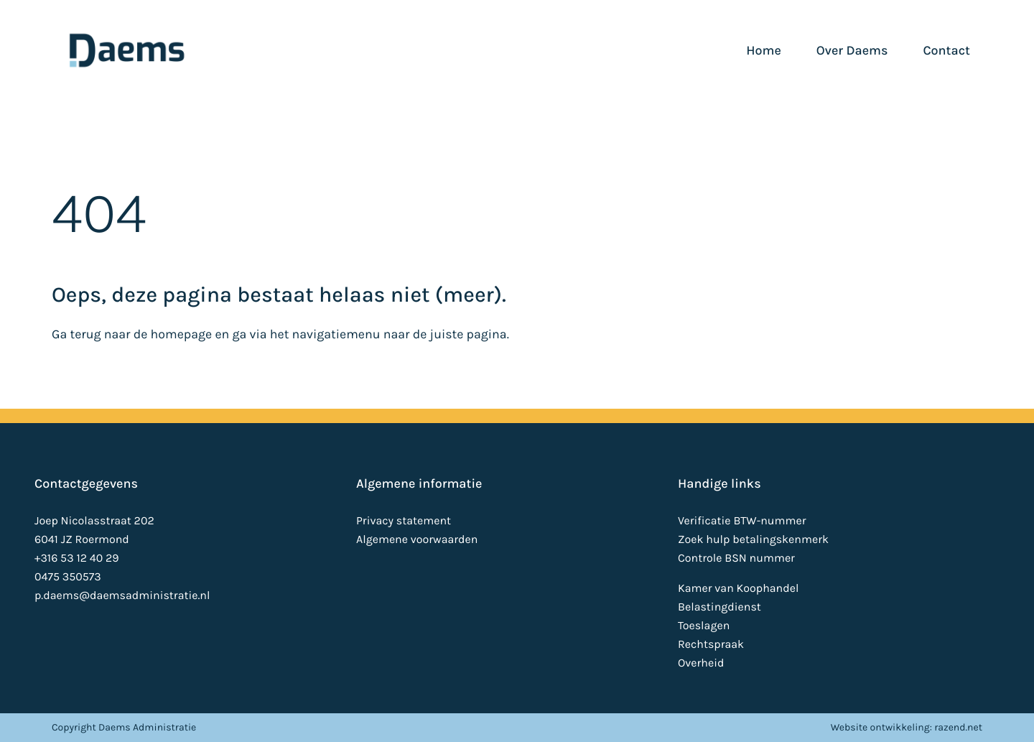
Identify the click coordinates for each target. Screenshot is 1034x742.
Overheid (701, 663)
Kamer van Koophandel (738, 588)
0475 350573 (67, 577)
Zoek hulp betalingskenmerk (753, 540)
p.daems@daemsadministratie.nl (122, 596)
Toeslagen (704, 626)
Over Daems (852, 50)
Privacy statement (403, 521)
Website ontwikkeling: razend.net (906, 727)
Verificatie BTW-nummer (742, 521)
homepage (182, 335)
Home (763, 50)
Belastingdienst (719, 607)
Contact (946, 50)
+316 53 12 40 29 (76, 558)
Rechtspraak (711, 644)
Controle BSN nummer (736, 558)
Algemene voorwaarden (417, 540)
